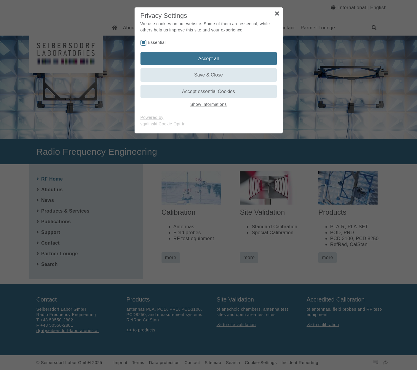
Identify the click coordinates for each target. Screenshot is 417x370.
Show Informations (208, 104)
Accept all (208, 58)
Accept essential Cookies (208, 91)
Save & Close (208, 74)
